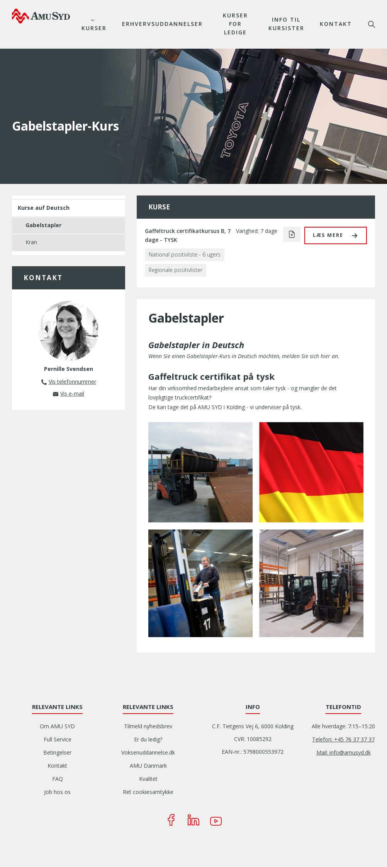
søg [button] (371, 24)
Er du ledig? (148, 739)
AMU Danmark (148, 765)
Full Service (57, 739)
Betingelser (57, 752)
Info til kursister (286, 24)
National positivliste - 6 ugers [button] (185, 254)
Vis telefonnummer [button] (72, 381)
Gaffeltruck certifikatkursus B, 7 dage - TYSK (188, 235)
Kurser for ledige (235, 24)
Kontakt (336, 23)
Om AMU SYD (57, 726)
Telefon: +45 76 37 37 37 (343, 739)
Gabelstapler (43, 225)
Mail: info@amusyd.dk (343, 752)
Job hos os (57, 792)
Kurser (94, 28)
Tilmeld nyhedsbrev (148, 726)
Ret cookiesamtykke (148, 792)
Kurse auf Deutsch (44, 207)
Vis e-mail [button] (72, 393)
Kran (31, 242)
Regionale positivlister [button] (175, 270)
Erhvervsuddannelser (162, 23)
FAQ (57, 778)
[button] (335, 235)
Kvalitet (148, 778)
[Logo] (41, 16)
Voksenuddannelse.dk (148, 752)
